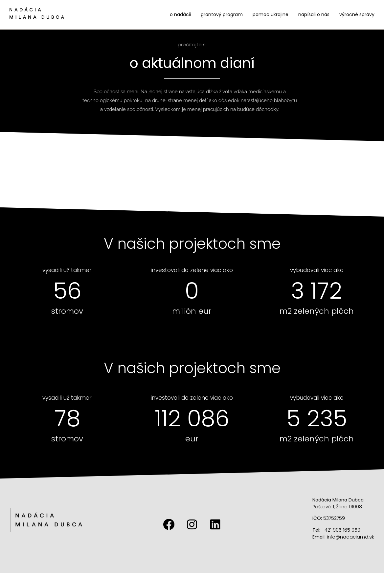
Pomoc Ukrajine (270, 14)
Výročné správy (356, 14)
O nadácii (180, 14)
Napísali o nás (313, 14)
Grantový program (222, 14)
